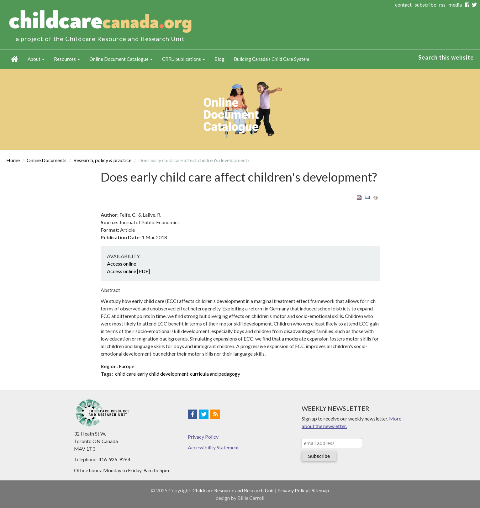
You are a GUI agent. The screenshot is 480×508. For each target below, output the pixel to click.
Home (14, 59)
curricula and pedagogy (215, 374)
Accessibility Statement (213, 447)
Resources (67, 59)
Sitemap (320, 490)
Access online (121, 264)
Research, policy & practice (102, 160)
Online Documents (46, 160)
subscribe (425, 5)
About (36, 59)
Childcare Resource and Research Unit (233, 490)
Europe (126, 366)
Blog (219, 59)
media (455, 5)
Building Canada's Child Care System (271, 59)
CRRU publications (183, 59)
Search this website (446, 57)
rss (442, 5)
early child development (162, 374)
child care (125, 374)
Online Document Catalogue (121, 59)
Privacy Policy (203, 437)
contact (403, 5)
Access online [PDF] (128, 271)
